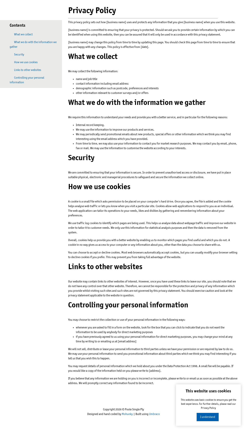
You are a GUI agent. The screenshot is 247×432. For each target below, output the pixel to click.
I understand (207, 417)
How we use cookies (24, 62)
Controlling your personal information (27, 80)
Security (17, 54)
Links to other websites (25, 69)
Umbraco (154, 414)
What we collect (21, 34)
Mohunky (127, 414)
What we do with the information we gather (33, 44)
